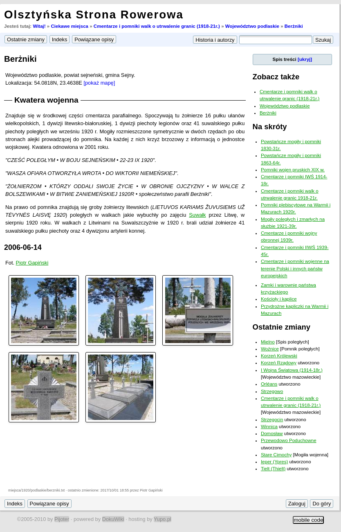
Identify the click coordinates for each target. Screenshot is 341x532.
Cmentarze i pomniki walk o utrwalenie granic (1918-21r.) (157, 26)
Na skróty (270, 126)
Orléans (269, 384)
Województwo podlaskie (252, 26)
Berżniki (294, 26)
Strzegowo (272, 391)
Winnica (269, 426)
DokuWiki (113, 519)
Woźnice (270, 348)
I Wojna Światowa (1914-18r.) (292, 370)
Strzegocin (272, 419)
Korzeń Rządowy (278, 362)
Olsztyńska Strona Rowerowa (94, 14)
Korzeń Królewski (279, 355)
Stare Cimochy (276, 454)
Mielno (268, 341)
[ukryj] (305, 59)
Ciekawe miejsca (69, 26)
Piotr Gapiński (32, 263)
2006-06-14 (23, 247)
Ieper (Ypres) (274, 461)
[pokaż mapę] (99, 83)
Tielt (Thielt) (273, 468)
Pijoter (61, 519)
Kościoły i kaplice (279, 298)
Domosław (272, 433)
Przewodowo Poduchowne (288, 440)
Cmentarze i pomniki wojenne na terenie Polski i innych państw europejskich (295, 268)
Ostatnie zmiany (281, 327)
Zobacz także (276, 76)
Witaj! (39, 26)
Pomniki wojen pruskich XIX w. (293, 169)
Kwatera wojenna (46, 100)
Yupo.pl (162, 519)
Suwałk (197, 215)
